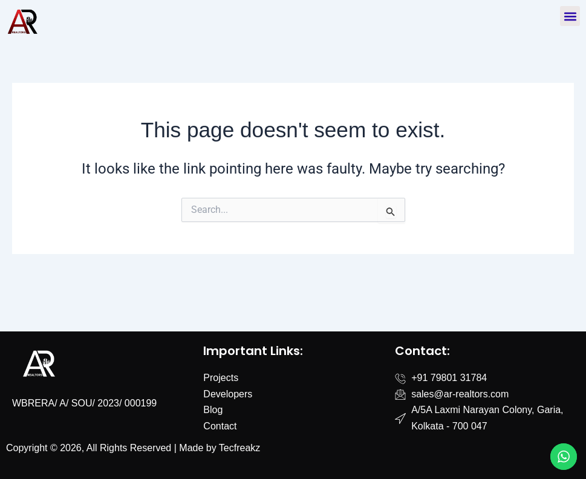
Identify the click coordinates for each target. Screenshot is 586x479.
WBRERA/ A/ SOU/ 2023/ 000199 (84, 403)
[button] (570, 16)
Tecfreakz (239, 448)
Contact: (422, 350)
